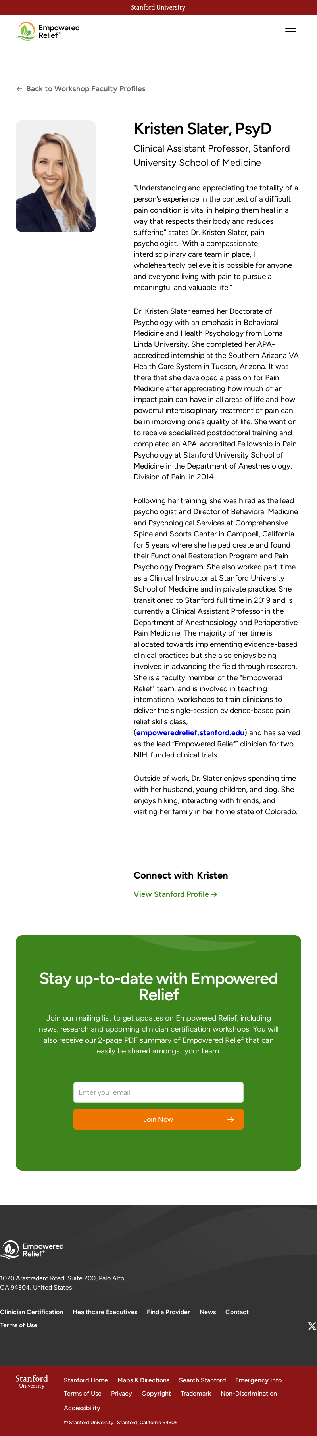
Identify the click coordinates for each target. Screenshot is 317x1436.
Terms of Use (18, 1325)
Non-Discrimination (249, 1393)
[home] (47, 31)
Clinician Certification (31, 1312)
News (208, 1312)
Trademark (196, 1393)
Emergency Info (258, 1380)
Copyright (156, 1393)
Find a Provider (168, 1312)
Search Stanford (202, 1380)
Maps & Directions (143, 1380)
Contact (237, 1312)
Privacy (121, 1393)
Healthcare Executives (105, 1312)
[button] (290, 31)
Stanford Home (86, 1380)
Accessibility (82, 1408)
